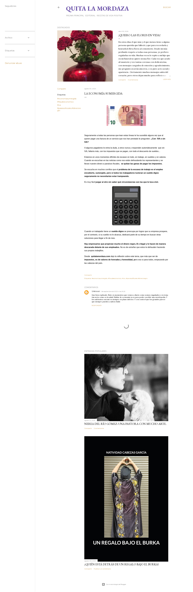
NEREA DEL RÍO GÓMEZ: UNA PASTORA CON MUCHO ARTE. (125, 424)
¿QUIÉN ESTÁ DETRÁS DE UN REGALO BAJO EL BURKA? (121, 564)
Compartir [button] (122, 80)
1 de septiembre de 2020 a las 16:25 (113, 291)
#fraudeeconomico (65, 102)
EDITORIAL (90, 16)
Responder (97, 305)
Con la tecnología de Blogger (114, 584)
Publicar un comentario (102, 569)
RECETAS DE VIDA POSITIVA (109, 16)
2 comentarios (99, 428)
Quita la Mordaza (97, 8)
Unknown (96, 291)
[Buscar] (167, 7)
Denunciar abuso (13, 63)
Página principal (75, 16)
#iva (59, 105)
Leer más (167, 79)
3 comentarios (133, 80)
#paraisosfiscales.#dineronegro (136, 278)
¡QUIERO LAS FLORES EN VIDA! (139, 35)
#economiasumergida (66, 99)
